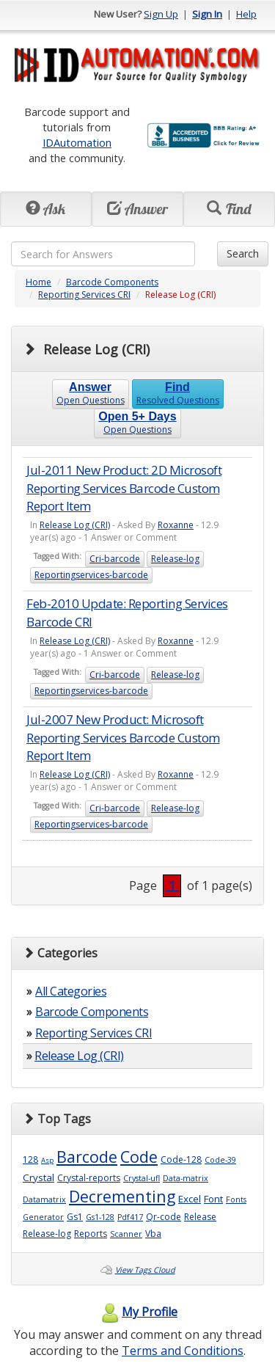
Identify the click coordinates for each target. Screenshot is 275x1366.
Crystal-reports (88, 1178)
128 (30, 1159)
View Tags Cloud (145, 1270)
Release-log (175, 558)
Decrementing (122, 1196)
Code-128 (181, 1159)
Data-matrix (185, 1178)
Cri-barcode (114, 558)
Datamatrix (44, 1199)
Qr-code (163, 1216)
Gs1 (75, 1216)
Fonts (236, 1199)
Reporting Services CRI (84, 294)
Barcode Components (112, 282)
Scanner (126, 1234)
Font (213, 1198)
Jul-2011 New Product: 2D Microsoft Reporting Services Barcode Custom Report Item (123, 487)
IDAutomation (77, 142)
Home (38, 282)
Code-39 (220, 1160)
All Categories (70, 991)
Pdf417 (130, 1217)
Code (139, 1156)
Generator (43, 1217)
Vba (153, 1233)
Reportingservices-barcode (91, 575)
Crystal (38, 1177)
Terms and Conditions (182, 1351)
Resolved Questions (177, 393)
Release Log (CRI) (75, 525)
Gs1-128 (100, 1217)
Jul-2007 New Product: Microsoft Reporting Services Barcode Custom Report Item (123, 737)
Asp (47, 1160)
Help (246, 14)
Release (200, 1216)
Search (243, 253)
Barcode (86, 1156)
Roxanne (176, 525)
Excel (189, 1198)
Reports (90, 1233)
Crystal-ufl (141, 1178)
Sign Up (161, 14)
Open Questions (90, 393)
